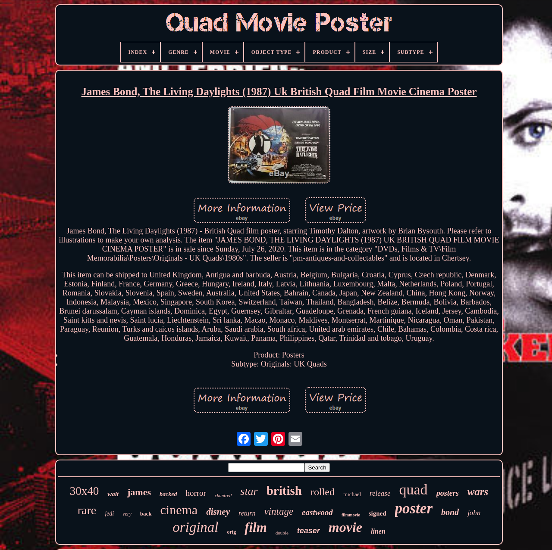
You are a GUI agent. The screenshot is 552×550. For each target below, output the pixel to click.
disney (218, 511)
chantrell (223, 495)
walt (113, 494)
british (284, 490)
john (473, 513)
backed (168, 494)
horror (195, 492)
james (139, 492)
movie (345, 527)
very (127, 514)
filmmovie (351, 515)
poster (414, 508)
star (248, 491)
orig (231, 532)
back (146, 513)
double (282, 532)
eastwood (317, 512)
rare (87, 510)
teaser (308, 530)
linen (378, 531)
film (256, 527)
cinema (179, 510)
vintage (278, 511)
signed (377, 513)
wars (478, 491)
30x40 (84, 491)
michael (352, 494)
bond (450, 512)
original (195, 527)
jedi (109, 513)
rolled (322, 491)
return (246, 513)
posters (447, 493)
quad (413, 489)
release (380, 493)
